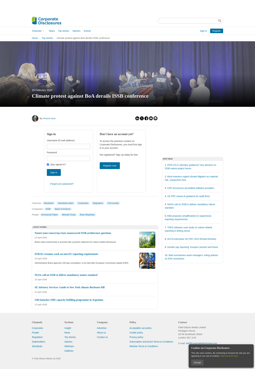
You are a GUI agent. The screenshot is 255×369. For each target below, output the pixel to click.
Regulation (37, 337)
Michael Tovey (68, 214)
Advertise (101, 328)
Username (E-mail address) (61, 140)
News (52, 31)
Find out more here (229, 356)
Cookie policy (136, 332)
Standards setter (65, 203)
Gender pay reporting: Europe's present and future (192, 247)
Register (216, 31)
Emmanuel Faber (49, 214)
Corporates (83, 203)
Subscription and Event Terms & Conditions (151, 341)
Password (52, 152)
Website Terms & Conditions (143, 346)
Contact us (102, 337)
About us (101, 332)
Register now (109, 165)
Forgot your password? (62, 184)
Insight (67, 328)
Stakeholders (38, 341)
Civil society (113, 203)
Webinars (69, 346)
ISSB (48, 209)
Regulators (98, 203)
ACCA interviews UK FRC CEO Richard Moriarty (191, 239)
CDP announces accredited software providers (190, 188)
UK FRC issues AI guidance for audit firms (188, 196)
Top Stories (70, 337)
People (35, 332)
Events (87, 31)
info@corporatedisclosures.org (201, 343)
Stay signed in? (58, 164)
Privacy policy (136, 337)
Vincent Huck (49, 118)
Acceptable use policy (140, 328)
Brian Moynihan (87, 214)
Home (35, 38)
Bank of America (62, 209)
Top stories (63, 31)
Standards (48, 203)
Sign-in (203, 31)
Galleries (68, 350)
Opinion (76, 31)
